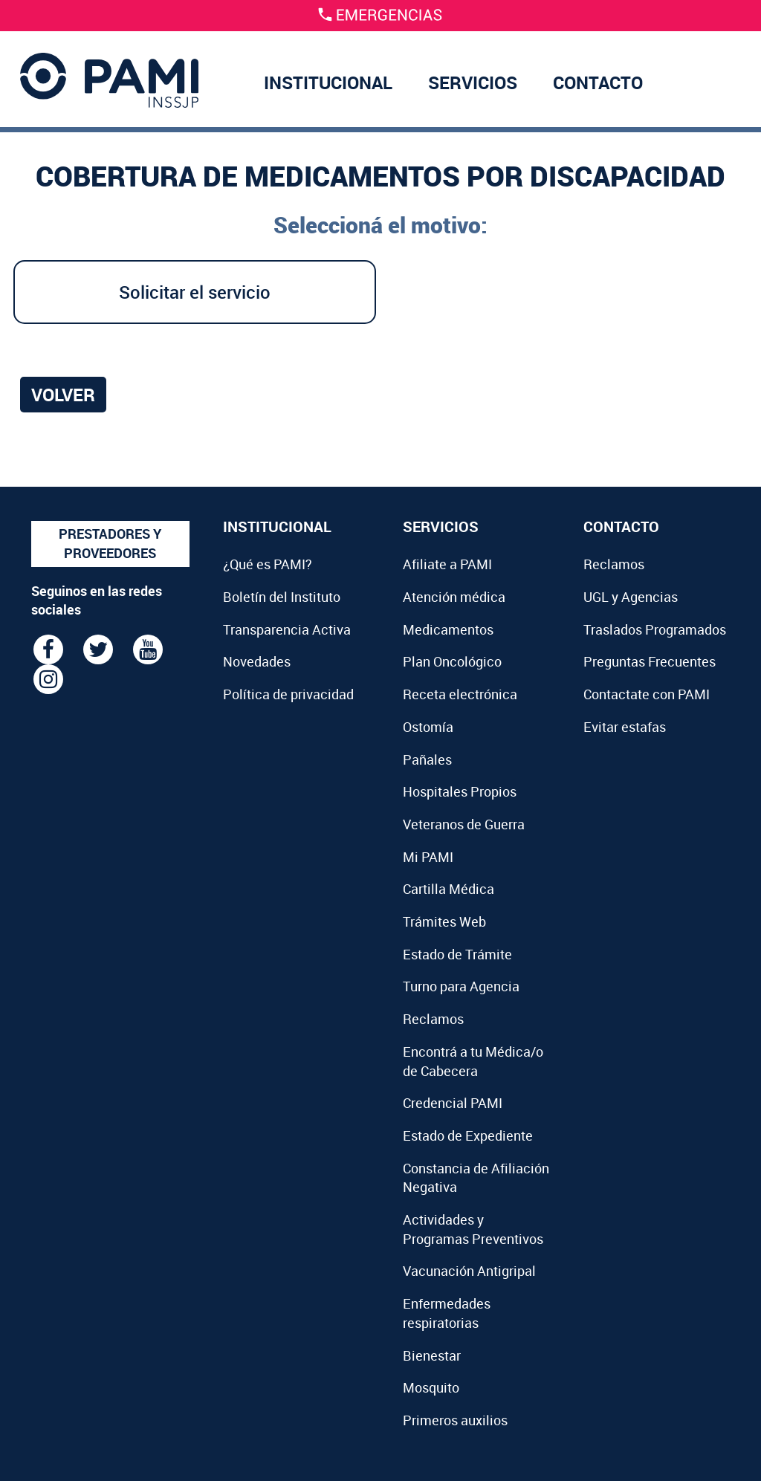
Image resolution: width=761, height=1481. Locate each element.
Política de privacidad (288, 694)
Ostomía (428, 727)
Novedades (257, 661)
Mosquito (431, 1387)
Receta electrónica (460, 694)
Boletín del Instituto (281, 597)
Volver (63, 394)
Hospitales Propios (459, 791)
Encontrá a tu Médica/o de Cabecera (473, 1061)
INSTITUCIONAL (328, 82)
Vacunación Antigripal (469, 1271)
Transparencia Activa (287, 629)
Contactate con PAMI (646, 694)
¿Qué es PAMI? (267, 564)
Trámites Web (444, 921)
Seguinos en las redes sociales (96, 600)
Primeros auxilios (455, 1420)
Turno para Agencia (461, 986)
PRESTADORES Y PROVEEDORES (110, 543)
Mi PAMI (428, 857)
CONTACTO (598, 82)
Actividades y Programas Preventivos (473, 1229)
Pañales (427, 759)
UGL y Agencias (630, 597)
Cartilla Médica (448, 889)
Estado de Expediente (468, 1135)
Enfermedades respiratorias (446, 1313)
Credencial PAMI (452, 1103)
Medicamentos (448, 629)
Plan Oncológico (452, 661)
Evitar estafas (624, 727)
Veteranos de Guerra (464, 824)
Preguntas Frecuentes (649, 661)
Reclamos (433, 1019)
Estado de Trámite (457, 954)
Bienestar (432, 1355)
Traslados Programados (654, 629)
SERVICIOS (472, 82)
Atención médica (454, 597)
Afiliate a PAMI (447, 564)
